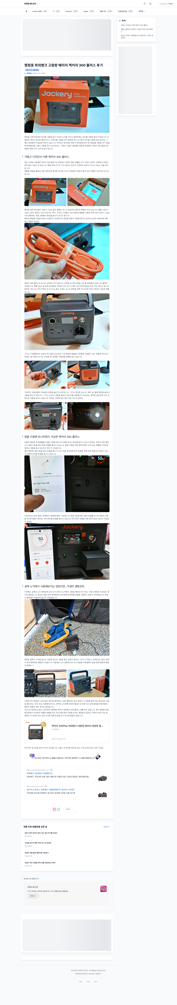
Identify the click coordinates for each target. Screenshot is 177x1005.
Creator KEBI (40, 11)
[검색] (145, 4)
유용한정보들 (125, 11)
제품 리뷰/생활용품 (32, 70)
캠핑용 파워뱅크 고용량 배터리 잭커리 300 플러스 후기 (63, 65)
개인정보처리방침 (81, 974)
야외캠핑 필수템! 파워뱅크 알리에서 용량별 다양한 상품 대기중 (51, 793)
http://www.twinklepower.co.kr (38, 770)
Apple (89, 11)
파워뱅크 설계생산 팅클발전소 (40, 773)
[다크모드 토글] (151, 4)
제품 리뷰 (106, 11)
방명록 (142, 11)
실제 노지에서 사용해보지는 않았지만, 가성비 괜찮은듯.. (137, 36)
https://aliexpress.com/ (35, 786)
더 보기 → (107, 827)
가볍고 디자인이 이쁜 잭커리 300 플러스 (134, 25)
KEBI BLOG (31, 3)
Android (72, 11)
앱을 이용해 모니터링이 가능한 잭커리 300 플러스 (137, 30)
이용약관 (91, 974)
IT (56, 11)
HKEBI (29, 73)
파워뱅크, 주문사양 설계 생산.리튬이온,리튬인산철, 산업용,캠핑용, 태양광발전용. (58, 777)
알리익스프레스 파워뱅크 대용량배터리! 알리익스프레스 (51, 790)
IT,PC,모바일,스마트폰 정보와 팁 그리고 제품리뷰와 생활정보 (47, 891)
